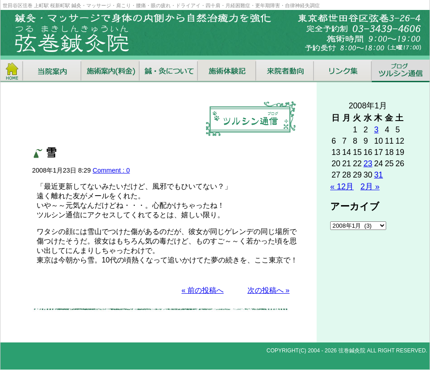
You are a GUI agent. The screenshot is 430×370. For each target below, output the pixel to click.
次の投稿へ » (269, 290)
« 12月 (342, 186)
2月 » (369, 186)
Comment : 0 (111, 170)
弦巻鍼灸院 (351, 350)
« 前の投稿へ (203, 290)
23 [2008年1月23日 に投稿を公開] (368, 163)
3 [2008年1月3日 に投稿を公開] (376, 129)
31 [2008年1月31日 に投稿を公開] (378, 174)
